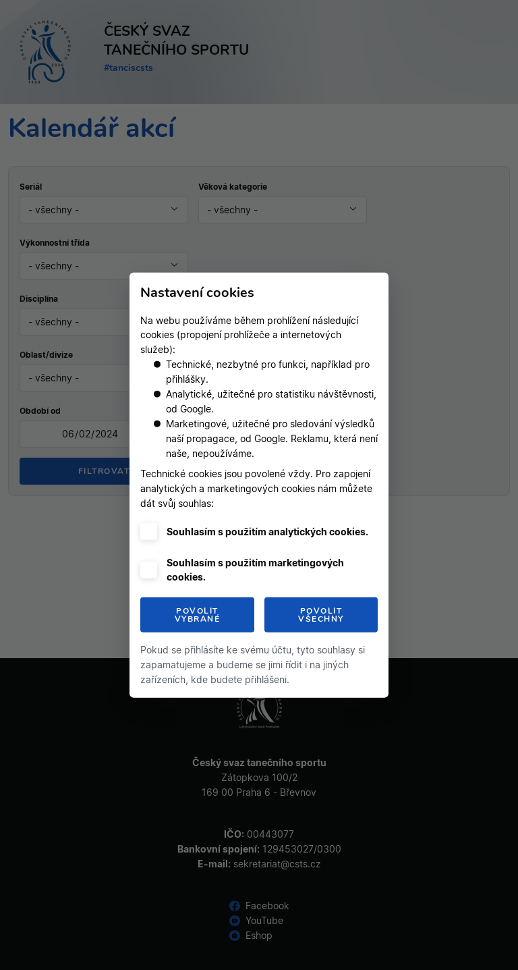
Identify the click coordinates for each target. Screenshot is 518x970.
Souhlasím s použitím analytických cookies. (267, 531)
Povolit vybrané (198, 614)
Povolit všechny (321, 614)
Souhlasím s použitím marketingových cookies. (255, 570)
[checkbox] (148, 531)
